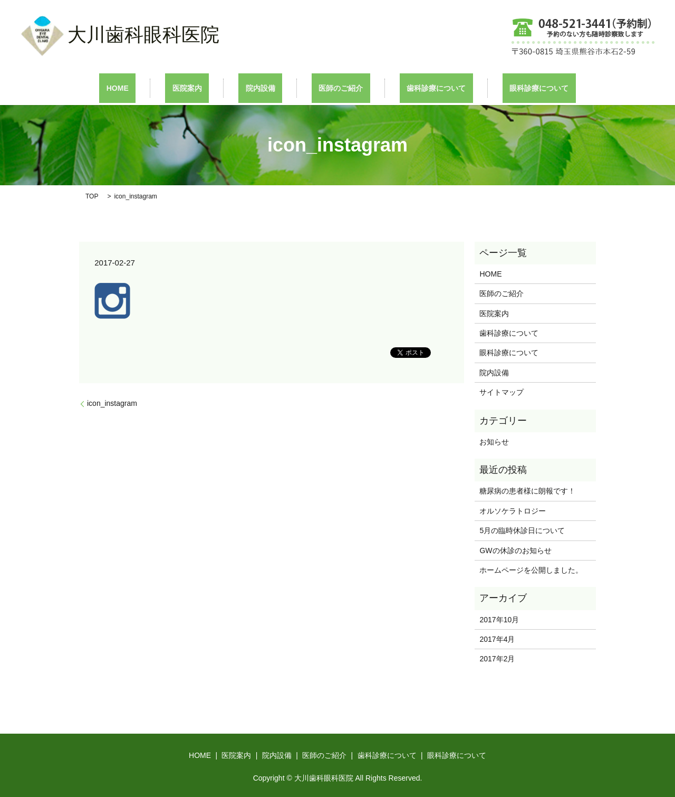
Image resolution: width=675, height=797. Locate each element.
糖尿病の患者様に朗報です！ (527, 490)
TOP (91, 195)
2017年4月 (497, 638)
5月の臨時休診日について (522, 530)
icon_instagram (112, 402)
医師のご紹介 (334, 87)
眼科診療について (503, 87)
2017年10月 (499, 618)
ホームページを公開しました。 (531, 569)
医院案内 (208, 87)
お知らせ (494, 441)
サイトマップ (501, 391)
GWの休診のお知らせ (515, 549)
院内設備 (267, 87)
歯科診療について (415, 87)
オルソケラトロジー (520, 510)
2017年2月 (497, 658)
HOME (153, 87)
